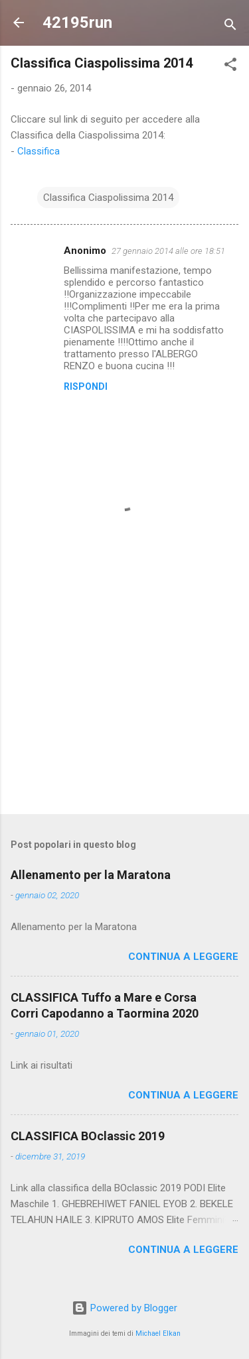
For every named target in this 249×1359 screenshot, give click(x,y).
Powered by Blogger (124, 1308)
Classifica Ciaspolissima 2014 (108, 198)
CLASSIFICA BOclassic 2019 (88, 1136)
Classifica (38, 151)
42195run (77, 22)
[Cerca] (230, 27)
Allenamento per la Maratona (91, 875)
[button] (230, 66)
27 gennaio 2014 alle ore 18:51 (168, 251)
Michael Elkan (158, 1333)
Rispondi (86, 386)
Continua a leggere (183, 957)
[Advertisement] (124, 700)
